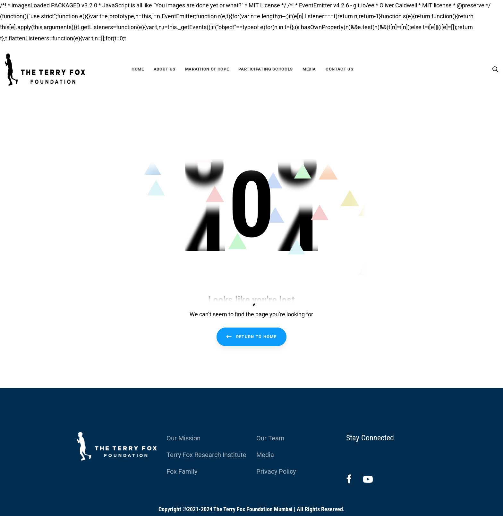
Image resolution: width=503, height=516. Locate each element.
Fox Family (181, 471)
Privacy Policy (276, 471)
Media (265, 455)
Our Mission (183, 438)
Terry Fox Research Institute (206, 455)
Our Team (270, 438)
